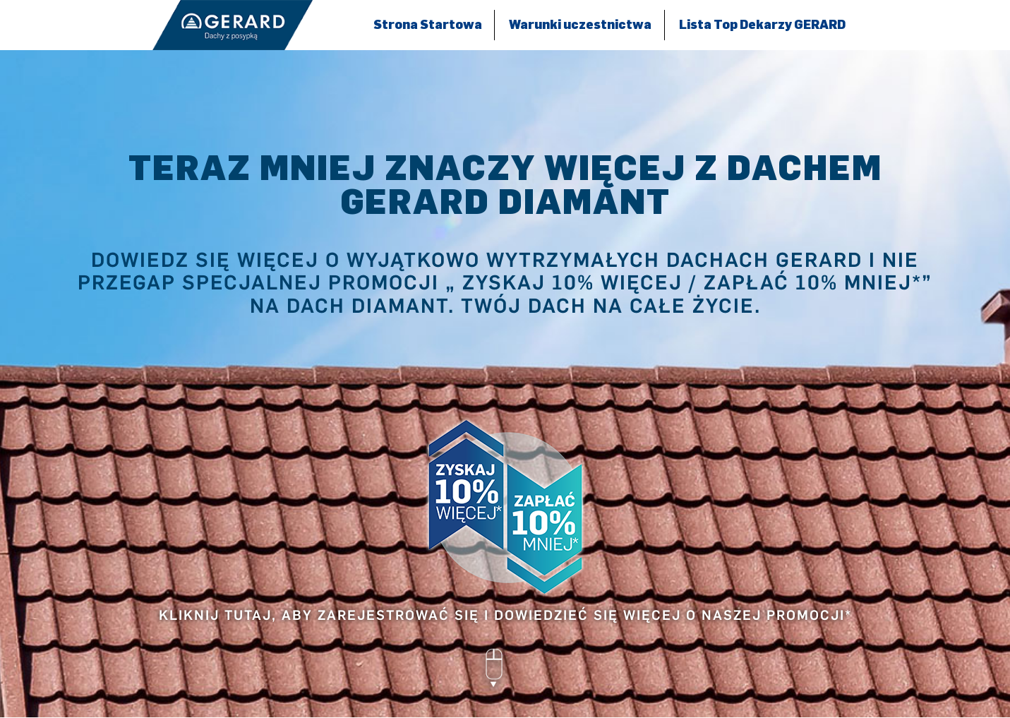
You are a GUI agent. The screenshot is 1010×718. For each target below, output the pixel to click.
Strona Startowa (427, 25)
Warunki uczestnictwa (580, 25)
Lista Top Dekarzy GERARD (762, 25)
